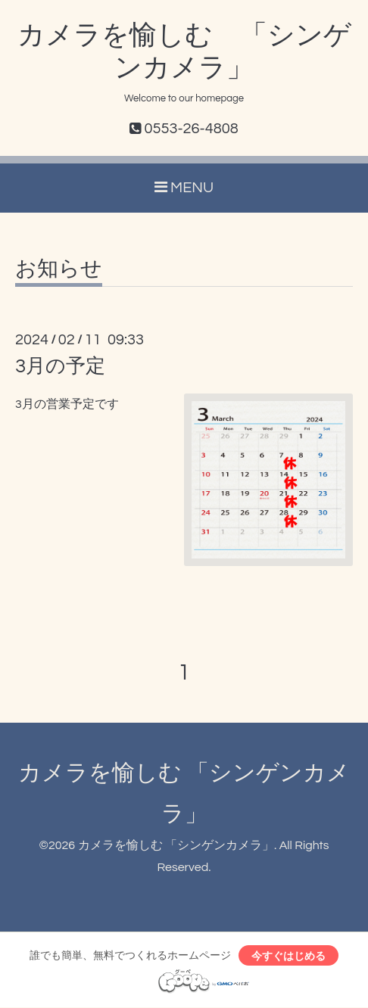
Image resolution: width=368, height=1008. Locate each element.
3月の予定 (60, 366)
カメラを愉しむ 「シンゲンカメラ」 (176, 845)
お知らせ (58, 269)
